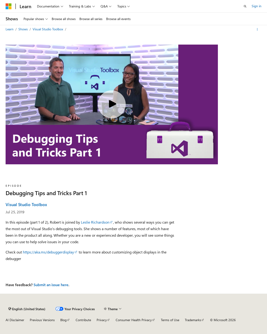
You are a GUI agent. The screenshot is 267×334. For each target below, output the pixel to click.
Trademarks (193, 320)
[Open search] (245, 6)
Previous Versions (42, 320)
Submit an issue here (51, 284)
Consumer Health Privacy (134, 320)
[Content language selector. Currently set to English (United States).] (27, 309)
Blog (63, 320)
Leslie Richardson (95, 222)
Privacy (102, 320)
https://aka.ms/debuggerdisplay (48, 252)
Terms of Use (170, 320)
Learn (10, 29)
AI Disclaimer (15, 320)
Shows (23, 29)
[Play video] (112, 104)
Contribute (83, 320)
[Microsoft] (9, 6)
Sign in (256, 6)
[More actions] (257, 29)
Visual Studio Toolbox (48, 29)
